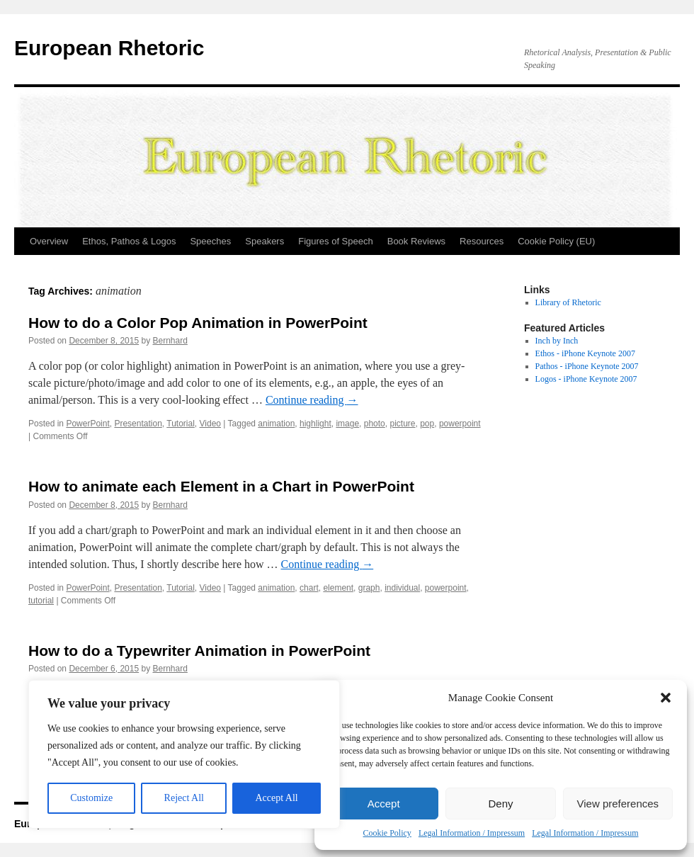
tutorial (41, 601)
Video (210, 423)
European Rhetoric (109, 47)
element (338, 588)
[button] (666, 698)
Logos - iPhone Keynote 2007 (586, 379)
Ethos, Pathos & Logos (129, 241)
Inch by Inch (557, 341)
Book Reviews (416, 241)
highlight (315, 423)
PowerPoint (87, 423)
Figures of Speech (335, 241)
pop (427, 423)
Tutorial (180, 423)
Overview (49, 241)
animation (276, 423)
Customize (91, 798)
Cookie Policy (387, 833)
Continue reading (312, 400)
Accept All (276, 798)
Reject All (184, 798)
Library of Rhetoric (568, 302)
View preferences (618, 804)
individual (402, 588)
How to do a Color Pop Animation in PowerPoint (198, 322)
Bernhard (170, 341)
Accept (384, 804)
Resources (482, 241)
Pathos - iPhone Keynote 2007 (587, 366)
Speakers (264, 241)
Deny (500, 804)
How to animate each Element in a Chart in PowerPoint (221, 486)
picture (402, 423)
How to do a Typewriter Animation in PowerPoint (199, 650)
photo (374, 423)
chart (309, 588)
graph (369, 588)
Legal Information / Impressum (472, 833)
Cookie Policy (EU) (556, 241)
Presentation (137, 423)
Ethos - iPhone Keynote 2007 (585, 353)
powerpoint (460, 423)
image (347, 423)
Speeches (210, 241)
